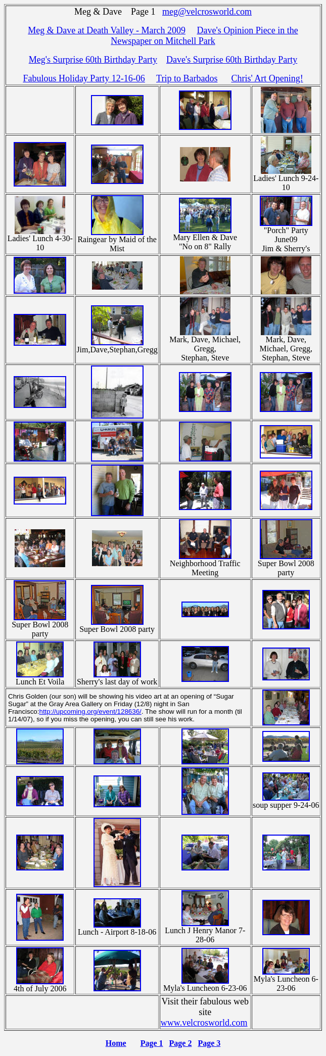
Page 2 (180, 1043)
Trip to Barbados (186, 78)
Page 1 (152, 1043)
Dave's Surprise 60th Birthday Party (231, 60)
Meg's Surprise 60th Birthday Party (93, 60)
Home (116, 1043)
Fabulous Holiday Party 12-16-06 (84, 78)
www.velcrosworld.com (204, 1023)
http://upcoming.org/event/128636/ (90, 711)
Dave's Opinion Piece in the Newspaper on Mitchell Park (204, 35)
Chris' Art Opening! (267, 78)
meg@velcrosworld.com (207, 12)
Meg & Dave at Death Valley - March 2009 (106, 30)
